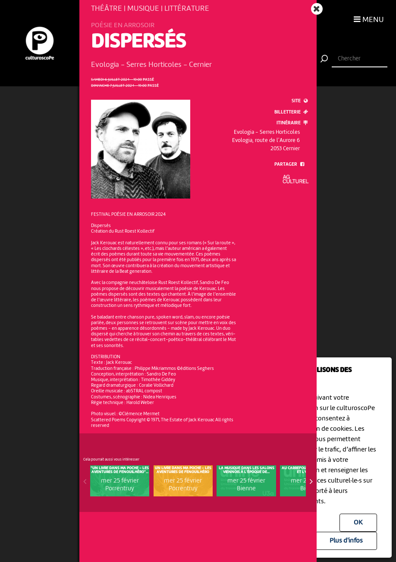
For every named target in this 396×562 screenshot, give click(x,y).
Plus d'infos (346, 540)
